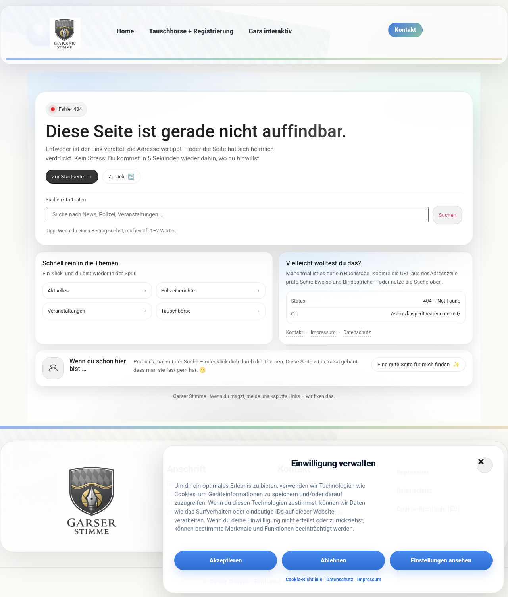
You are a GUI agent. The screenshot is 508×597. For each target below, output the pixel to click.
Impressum (369, 579)
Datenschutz (339, 579)
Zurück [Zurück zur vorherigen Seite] (121, 176)
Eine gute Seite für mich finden (418, 364)
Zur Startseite (72, 176)
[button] (485, 465)
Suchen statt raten (66, 200)
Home (125, 31)
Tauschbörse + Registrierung (191, 31)
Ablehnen (333, 560)
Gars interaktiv (270, 31)
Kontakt (294, 332)
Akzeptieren (226, 560)
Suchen (447, 215)
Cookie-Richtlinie (303, 579)
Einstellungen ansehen (441, 560)
